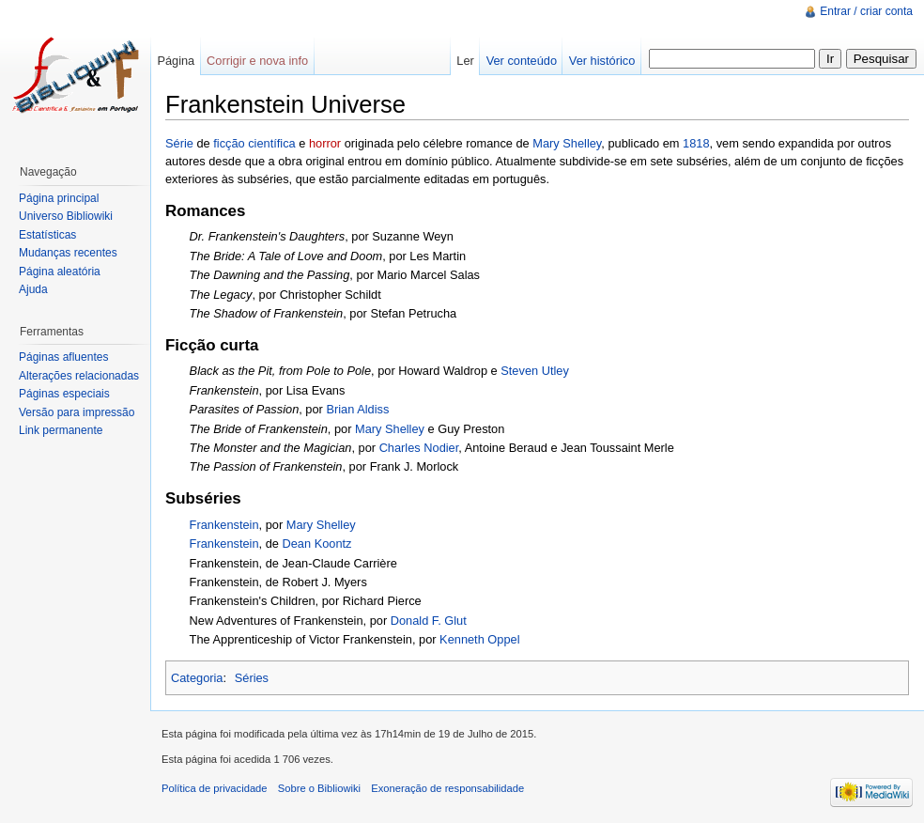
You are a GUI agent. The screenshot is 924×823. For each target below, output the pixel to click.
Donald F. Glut (429, 620)
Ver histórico (602, 61)
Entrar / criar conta (866, 11)
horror (325, 143)
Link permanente (60, 430)
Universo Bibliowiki (66, 216)
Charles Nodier (419, 448)
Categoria (197, 678)
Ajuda (33, 289)
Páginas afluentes (63, 357)
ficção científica (254, 143)
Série (179, 143)
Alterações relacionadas (79, 375)
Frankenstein (224, 525)
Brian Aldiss (357, 409)
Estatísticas (47, 234)
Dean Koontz (316, 543)
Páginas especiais (64, 393)
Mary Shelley (566, 143)
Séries (252, 678)
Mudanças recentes (68, 252)
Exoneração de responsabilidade (447, 788)
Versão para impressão (76, 412)
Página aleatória (59, 271)
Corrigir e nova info (257, 61)
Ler (465, 61)
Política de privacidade (215, 788)
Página (175, 61)
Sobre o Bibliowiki (319, 788)
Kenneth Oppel (479, 639)
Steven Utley (534, 371)
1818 (696, 143)
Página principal (59, 198)
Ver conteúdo (521, 61)
